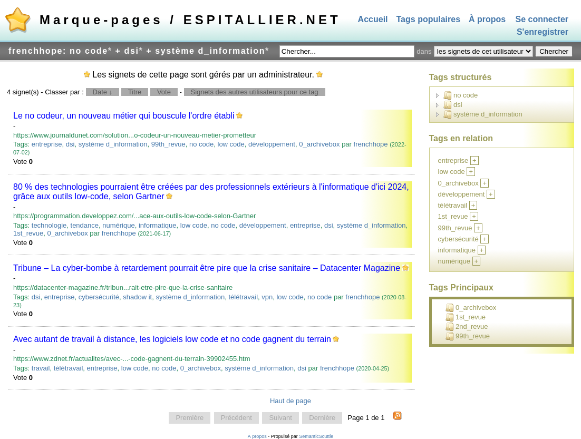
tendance (85, 225)
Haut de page (290, 401)
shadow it (137, 297)
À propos (487, 19)
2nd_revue (467, 327)
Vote (164, 92)
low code (231, 144)
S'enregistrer (542, 32)
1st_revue (28, 233)
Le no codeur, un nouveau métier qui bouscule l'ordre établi (123, 115)
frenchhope (371, 144)
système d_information (113, 144)
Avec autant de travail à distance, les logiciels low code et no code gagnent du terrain (172, 339)
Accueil (373, 19)
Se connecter (542, 19)
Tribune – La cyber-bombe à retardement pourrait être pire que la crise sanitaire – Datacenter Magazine (206, 268)
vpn (267, 297)
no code (201, 144)
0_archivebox (319, 144)
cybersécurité (99, 297)
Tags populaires (428, 19)
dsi (70, 144)
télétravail (243, 297)
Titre (135, 92)
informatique (158, 225)
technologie (49, 225)
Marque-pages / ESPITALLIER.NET (190, 20)
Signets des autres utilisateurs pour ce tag (254, 92)
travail (41, 368)
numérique (118, 225)
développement (271, 144)
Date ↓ (103, 92)
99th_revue (168, 144)
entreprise (47, 144)
